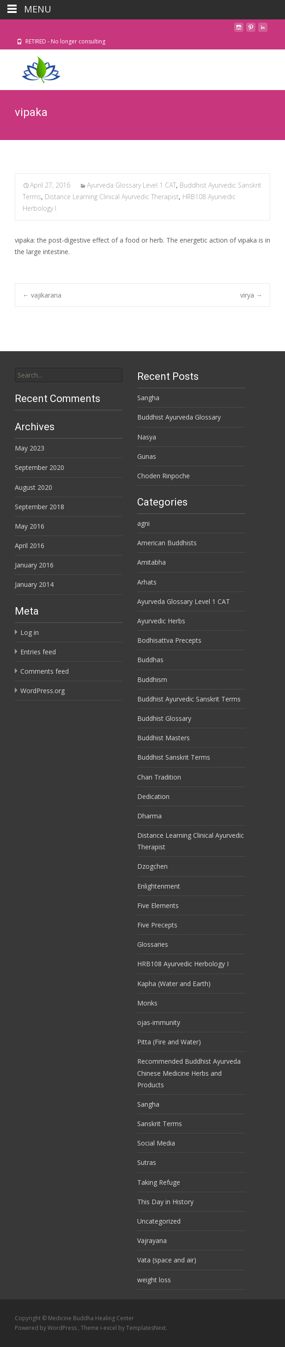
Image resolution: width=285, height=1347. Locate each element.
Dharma (149, 815)
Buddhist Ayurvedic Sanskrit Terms (189, 699)
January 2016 (34, 565)
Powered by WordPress (46, 1328)
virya (251, 295)
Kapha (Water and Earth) (174, 983)
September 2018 (39, 506)
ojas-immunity (158, 1022)
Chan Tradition (159, 777)
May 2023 (29, 448)
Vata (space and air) (166, 1260)
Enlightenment (158, 886)
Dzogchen (152, 866)
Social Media (156, 1143)
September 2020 (39, 467)
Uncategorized (159, 1221)
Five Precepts (157, 924)
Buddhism (152, 679)
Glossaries (152, 944)
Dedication (153, 796)
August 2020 (33, 487)
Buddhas (150, 659)
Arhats (147, 582)
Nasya (146, 437)
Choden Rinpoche (163, 475)
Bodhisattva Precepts (169, 640)
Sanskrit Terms (159, 1123)
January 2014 (34, 584)
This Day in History (165, 1201)
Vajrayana (152, 1240)
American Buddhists (167, 542)
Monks (147, 1003)
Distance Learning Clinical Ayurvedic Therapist (112, 196)
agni (143, 523)
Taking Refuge (158, 1182)
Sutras (146, 1162)
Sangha (148, 397)
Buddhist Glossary (164, 718)
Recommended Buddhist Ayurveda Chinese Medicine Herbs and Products (189, 1073)
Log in (29, 632)
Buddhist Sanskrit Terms (173, 757)
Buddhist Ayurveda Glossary (179, 417)
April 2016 (29, 545)
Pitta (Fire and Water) (169, 1041)
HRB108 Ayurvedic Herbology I (183, 963)
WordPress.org (42, 690)
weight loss (154, 1279)
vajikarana (42, 295)
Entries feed (38, 651)
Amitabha (151, 562)
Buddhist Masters (163, 737)
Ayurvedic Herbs (161, 620)
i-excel (109, 1328)
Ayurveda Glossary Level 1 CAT (131, 185)
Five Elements (158, 905)
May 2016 (29, 526)
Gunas (146, 456)
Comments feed (44, 671)
